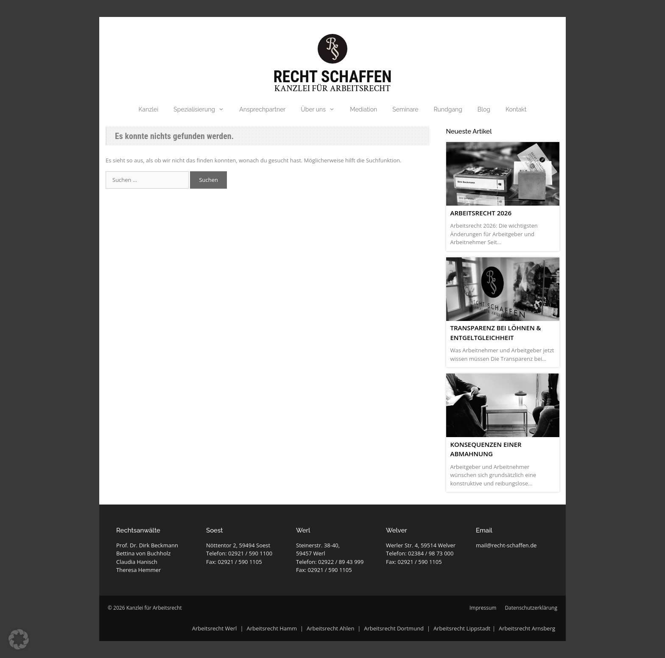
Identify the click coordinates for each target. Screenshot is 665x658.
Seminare (405, 109)
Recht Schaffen (333, 76)
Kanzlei (149, 109)
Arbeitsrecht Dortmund (394, 628)
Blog (484, 109)
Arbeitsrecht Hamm (271, 628)
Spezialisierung (202, 109)
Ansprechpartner (262, 109)
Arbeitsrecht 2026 (480, 213)
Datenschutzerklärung (531, 607)
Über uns (321, 109)
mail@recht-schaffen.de (506, 545)
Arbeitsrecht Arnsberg (527, 628)
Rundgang (448, 109)
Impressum (482, 607)
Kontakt (516, 109)
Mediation (363, 109)
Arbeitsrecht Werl (215, 628)
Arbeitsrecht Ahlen (330, 628)
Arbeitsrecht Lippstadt (461, 628)
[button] (18, 639)
